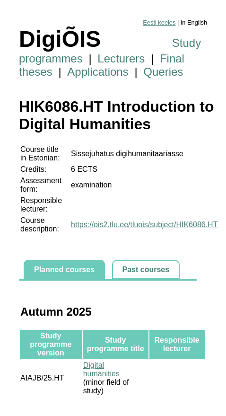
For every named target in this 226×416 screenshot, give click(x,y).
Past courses (146, 270)
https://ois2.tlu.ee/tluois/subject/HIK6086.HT (144, 225)
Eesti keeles (159, 22)
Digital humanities (101, 369)
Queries (163, 71)
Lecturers (121, 58)
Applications (97, 71)
